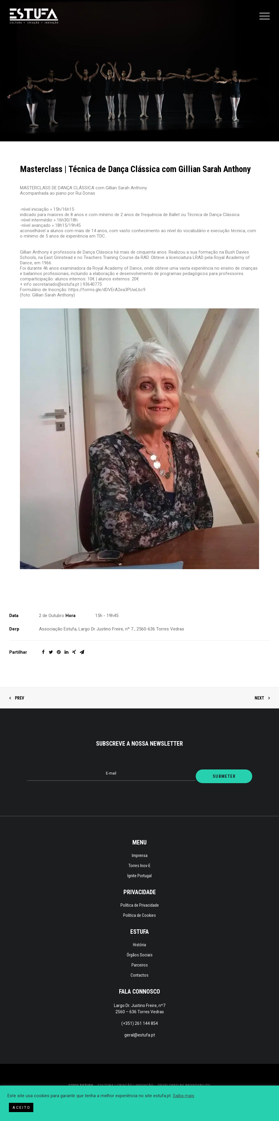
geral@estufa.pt (139, 1035)
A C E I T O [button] (21, 1107)
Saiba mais (183, 1095)
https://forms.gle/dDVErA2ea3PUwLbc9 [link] (106, 289)
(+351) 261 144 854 (139, 1023)
